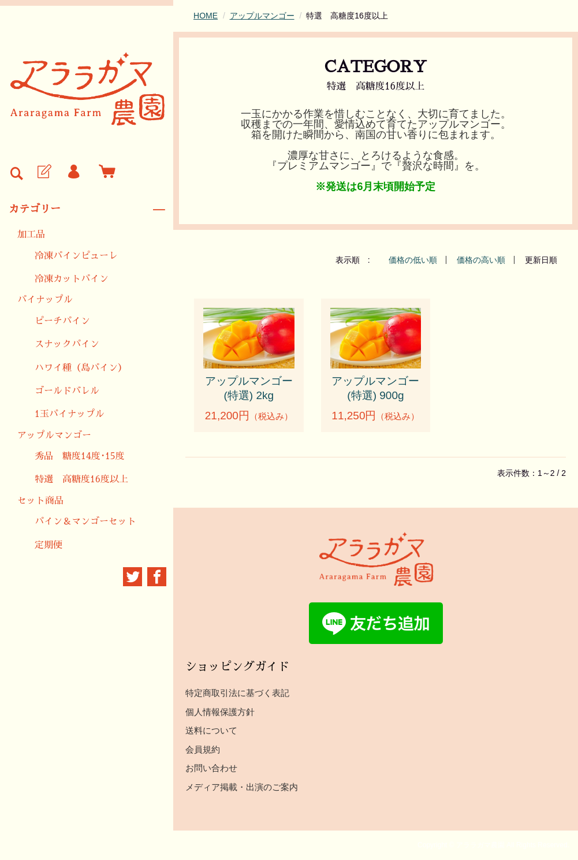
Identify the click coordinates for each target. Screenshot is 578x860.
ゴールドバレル (67, 391)
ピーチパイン (62, 321)
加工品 (31, 234)
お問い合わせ (211, 768)
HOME (205, 15)
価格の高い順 (481, 260)
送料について (211, 730)
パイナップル (45, 299)
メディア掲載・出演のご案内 (241, 787)
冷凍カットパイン (72, 279)
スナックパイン (67, 344)
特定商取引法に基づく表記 (237, 693)
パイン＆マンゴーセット (85, 521)
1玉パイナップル (70, 414)
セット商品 (40, 500)
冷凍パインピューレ (76, 255)
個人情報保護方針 (220, 712)
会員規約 (202, 749)
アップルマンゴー (54, 435)
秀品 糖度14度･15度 (80, 456)
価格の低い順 (413, 260)
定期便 (48, 545)
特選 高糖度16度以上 (81, 479)
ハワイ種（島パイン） (81, 368)
